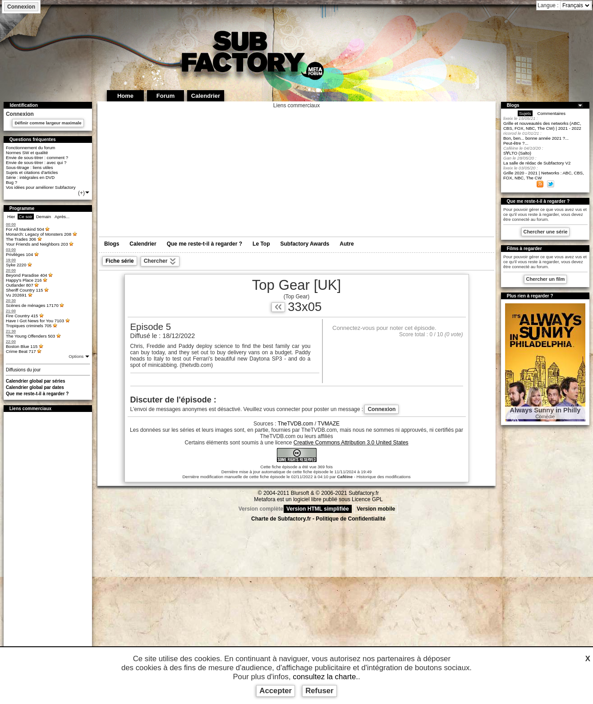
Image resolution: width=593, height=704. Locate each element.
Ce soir (25, 216)
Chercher (160, 261)
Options (77, 356)
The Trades (21, 239)
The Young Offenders (30, 336)
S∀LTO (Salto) (517, 153)
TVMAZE (328, 424)
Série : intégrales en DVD (30, 177)
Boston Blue (21, 346)
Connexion (21, 7)
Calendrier (142, 244)
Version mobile (376, 509)
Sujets (525, 113)
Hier (11, 216)
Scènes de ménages (32, 305)
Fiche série (120, 261)
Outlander (19, 285)
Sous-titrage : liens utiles (29, 167)
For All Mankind (25, 229)
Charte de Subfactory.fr (281, 519)
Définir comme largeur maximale (47, 122)
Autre (347, 244)
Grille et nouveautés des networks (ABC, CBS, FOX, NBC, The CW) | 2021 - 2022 (542, 126)
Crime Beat (21, 351)
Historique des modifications (384, 476)
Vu (16, 295)
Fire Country (22, 315)
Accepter (275, 690)
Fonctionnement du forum (30, 147)
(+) (84, 193)
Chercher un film (545, 279)
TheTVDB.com (295, 424)
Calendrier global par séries (35, 381)
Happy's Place (24, 280)
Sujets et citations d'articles (32, 172)
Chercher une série (546, 231)
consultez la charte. (325, 676)
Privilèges (19, 254)
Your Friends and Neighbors (37, 244)
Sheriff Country (24, 290)
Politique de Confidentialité (351, 519)
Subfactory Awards (305, 244)
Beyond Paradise (26, 275)
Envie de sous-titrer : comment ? (37, 157)
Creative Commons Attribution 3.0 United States (351, 442)
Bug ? (11, 182)
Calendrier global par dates (35, 387)
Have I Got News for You (35, 320)
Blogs (111, 244)
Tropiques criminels (29, 325)
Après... (62, 216)
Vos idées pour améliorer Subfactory (41, 187)
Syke (16, 264)
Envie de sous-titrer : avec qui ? (36, 162)
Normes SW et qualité (27, 152)
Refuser (319, 690)
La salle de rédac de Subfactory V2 (536, 162)
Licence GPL (367, 499)
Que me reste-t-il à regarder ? (37, 393)
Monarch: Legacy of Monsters (38, 234)
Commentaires (551, 113)
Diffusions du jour (23, 369)
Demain (43, 216)
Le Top (261, 244)
